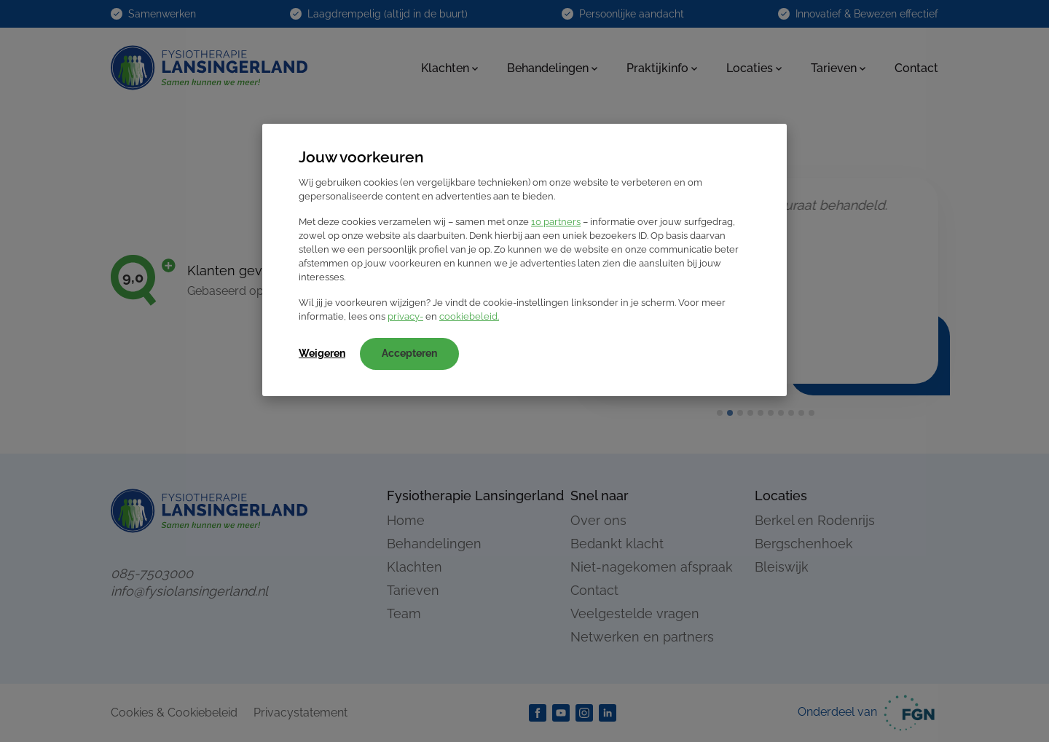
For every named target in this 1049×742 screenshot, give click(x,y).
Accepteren (409, 353)
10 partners (556, 221)
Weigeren (322, 353)
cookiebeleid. (469, 316)
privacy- (405, 316)
